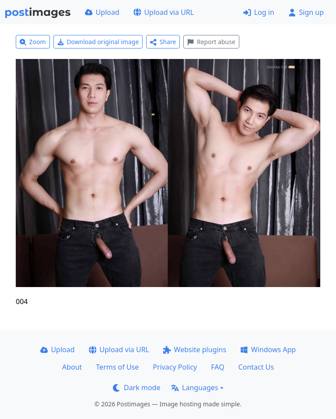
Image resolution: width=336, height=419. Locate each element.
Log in (258, 12)
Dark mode (136, 387)
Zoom (33, 42)
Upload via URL (163, 12)
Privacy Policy (175, 367)
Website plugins (194, 349)
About (72, 367)
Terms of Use (117, 367)
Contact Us (256, 367)
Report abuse (211, 42)
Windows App (268, 349)
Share (163, 42)
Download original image (98, 42)
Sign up (306, 12)
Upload (102, 12)
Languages (194, 387)
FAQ (217, 367)
